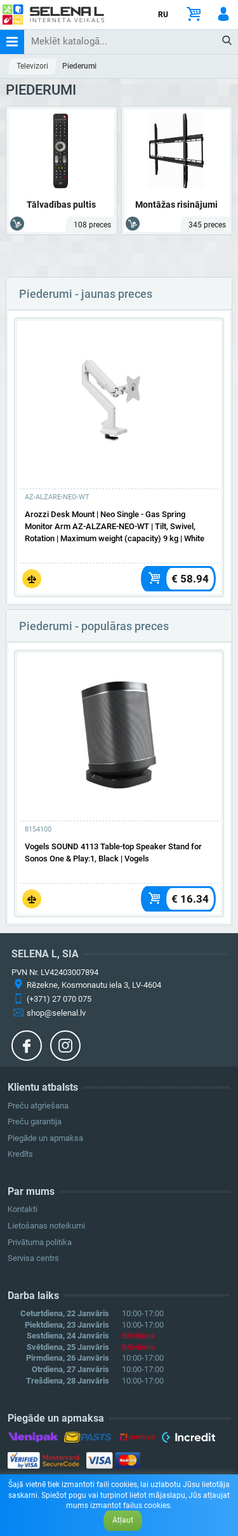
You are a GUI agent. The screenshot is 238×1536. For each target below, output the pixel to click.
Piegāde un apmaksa (45, 1138)
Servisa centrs (33, 1258)
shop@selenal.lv (56, 1013)
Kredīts (20, 1154)
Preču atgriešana (38, 1105)
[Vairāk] (119, 402)
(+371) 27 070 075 (59, 999)
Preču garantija (35, 1121)
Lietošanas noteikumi (46, 1225)
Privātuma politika (40, 1242)
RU (163, 14)
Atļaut (122, 1520)
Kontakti (22, 1209)
